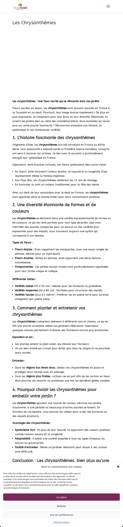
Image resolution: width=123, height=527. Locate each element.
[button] (118, 466)
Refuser (61, 506)
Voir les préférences (61, 514)
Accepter (61, 497)
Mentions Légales (61, 522)
